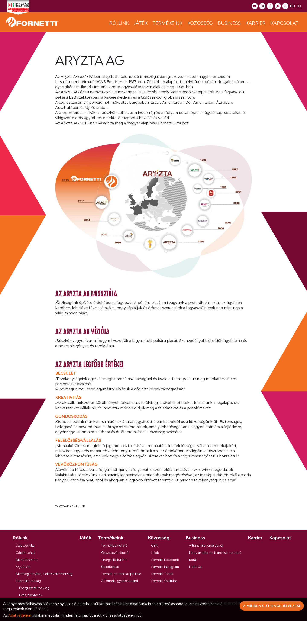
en (298, 6)
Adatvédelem (19, 615)
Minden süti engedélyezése (271, 606)
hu (292, 6)
